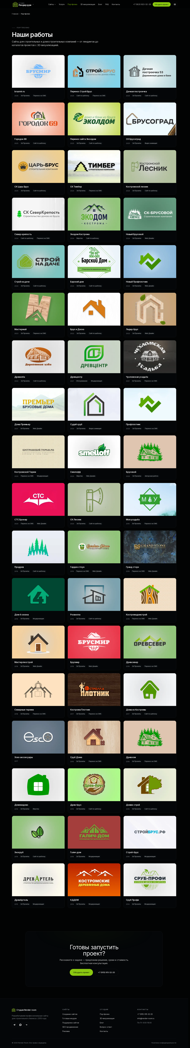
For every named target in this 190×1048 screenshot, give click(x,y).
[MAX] (20, 1024)
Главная (15, 14)
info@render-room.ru (145, 1018)
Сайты (52, 4)
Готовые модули (69, 1018)
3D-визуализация (88, 4)
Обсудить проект (162, 4)
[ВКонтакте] (26, 1024)
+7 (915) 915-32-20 (142, 4)
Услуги (61, 4)
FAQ (107, 4)
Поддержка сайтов (70, 1023)
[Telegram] (14, 1024)
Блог (100, 4)
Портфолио (72, 4)
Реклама (66, 1031)
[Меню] (174, 4)
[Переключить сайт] (24, 4)
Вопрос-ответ (106, 1027)
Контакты (116, 4)
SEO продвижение (70, 1027)
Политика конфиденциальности (163, 1043)
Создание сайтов (69, 1014)
